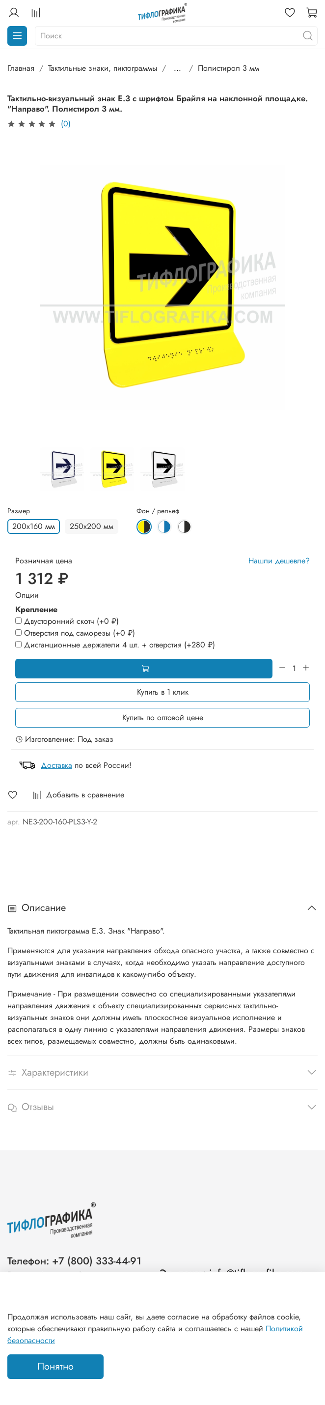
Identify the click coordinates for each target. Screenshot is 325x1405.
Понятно (55, 1366)
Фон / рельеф (157, 511)
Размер (18, 511)
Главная (20, 68)
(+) (67, 621)
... (177, 68)
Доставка (56, 765)
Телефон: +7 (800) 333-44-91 (74, 1261)
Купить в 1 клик (163, 692)
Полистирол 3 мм (228, 68)
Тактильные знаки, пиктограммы (102, 68)
